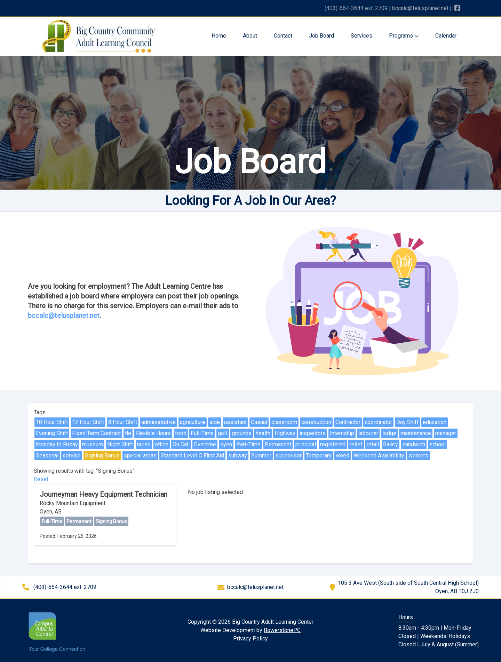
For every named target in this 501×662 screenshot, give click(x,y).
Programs (404, 35)
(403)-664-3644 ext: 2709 (356, 8)
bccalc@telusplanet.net (420, 8)
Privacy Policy (250, 638)
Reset (41, 479)
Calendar (445, 35)
